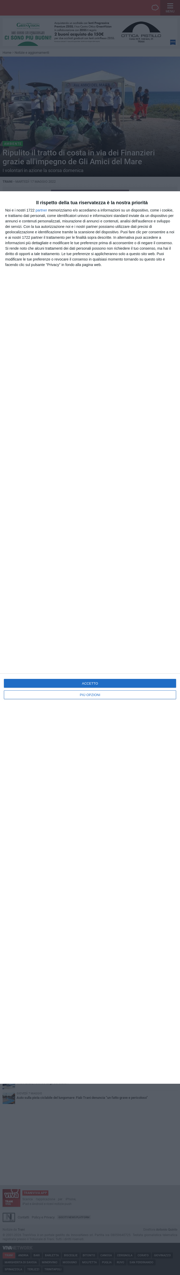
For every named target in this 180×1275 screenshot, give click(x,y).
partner (41, 210)
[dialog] (90, 637)
